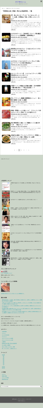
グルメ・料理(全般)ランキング (6, 273)
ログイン (4, 374)
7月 (3, 357)
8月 (3, 356)
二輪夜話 (4, 341)
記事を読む (13, 29)
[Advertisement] (10, 169)
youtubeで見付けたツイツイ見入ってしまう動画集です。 (13, 293)
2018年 (3, 366)
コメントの (5, 377)
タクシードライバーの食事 (7, 338)
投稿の (4, 376)
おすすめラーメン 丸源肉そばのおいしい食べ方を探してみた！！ (24, 199)
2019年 (3, 354)
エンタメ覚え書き (5, 334)
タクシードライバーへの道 (7, 340)
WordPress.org (5, 379)
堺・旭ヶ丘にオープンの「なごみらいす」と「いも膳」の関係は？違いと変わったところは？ (25, 17)
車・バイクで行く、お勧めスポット (9, 348)
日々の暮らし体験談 (6, 345)
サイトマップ (29, 399)
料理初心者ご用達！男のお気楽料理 (19, 20)
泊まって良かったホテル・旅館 (8, 346)
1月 (3, 364)
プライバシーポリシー (21, 399)
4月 (3, 360)
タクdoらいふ (20, 2)
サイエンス (4, 336)
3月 (3, 362)
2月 (3, 363)
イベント (4, 333)
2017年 (3, 368)
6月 (3, 358)
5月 (3, 359)
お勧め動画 (4, 331)
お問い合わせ (14, 399)
